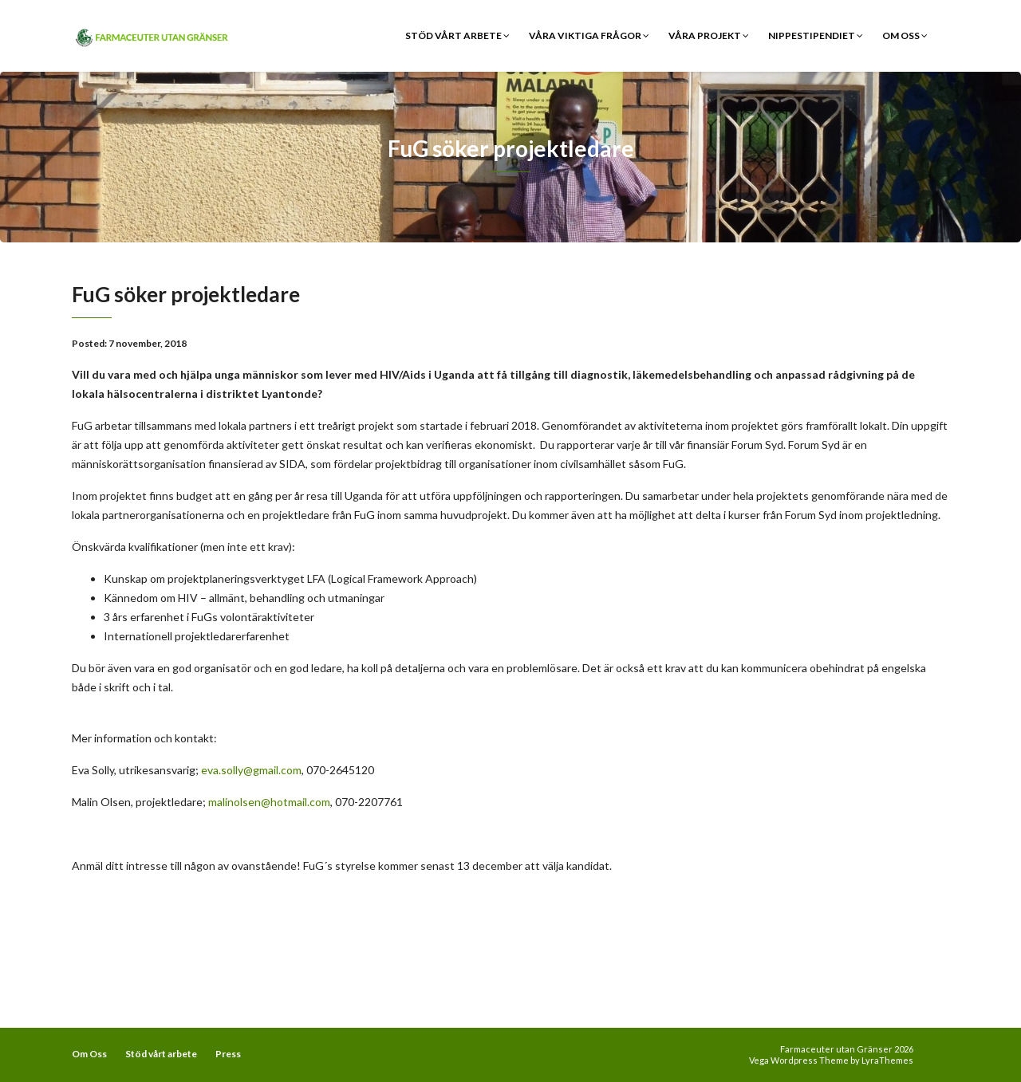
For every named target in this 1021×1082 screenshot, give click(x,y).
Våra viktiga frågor (589, 35)
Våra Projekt (708, 35)
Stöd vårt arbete (457, 35)
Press (228, 1054)
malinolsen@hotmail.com (269, 802)
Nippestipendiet (815, 35)
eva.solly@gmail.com (251, 770)
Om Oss (905, 35)
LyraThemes (887, 1060)
